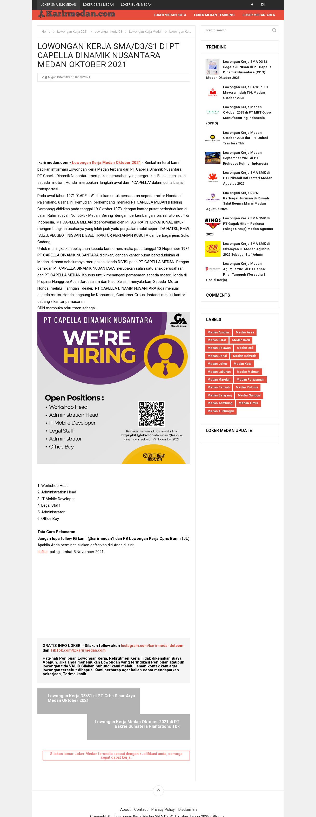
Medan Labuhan (219, 372)
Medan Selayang (219, 395)
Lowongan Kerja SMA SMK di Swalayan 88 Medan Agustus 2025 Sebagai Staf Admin (246, 249)
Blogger (219, 790)
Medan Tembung (219, 403)
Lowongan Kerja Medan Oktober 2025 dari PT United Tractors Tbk (245, 138)
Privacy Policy (163, 783)
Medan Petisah (218, 387)
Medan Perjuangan (250, 380)
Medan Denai (217, 356)
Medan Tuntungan (220, 411)
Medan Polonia (247, 387)
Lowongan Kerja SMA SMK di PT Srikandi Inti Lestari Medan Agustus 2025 (247, 178)
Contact (141, 783)
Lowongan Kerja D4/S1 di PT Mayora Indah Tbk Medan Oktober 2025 (246, 92)
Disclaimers (188, 783)
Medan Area (245, 332)
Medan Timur (248, 403)
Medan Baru (241, 340)
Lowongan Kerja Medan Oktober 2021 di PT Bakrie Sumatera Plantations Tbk (154, 701)
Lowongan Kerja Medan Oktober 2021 (106, 162)
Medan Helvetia (244, 356)
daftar (42, 552)
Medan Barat (216, 340)
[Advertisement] (113, 123)
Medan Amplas (218, 332)
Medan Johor (217, 364)
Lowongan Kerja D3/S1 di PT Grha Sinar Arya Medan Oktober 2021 (79, 701)
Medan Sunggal (249, 395)
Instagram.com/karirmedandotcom (153, 646)
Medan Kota (242, 364)
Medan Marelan (218, 380)
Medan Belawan (219, 348)
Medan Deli (245, 348)
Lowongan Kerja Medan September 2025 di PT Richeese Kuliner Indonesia (245, 158)
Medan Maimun (248, 372)
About (125, 783)
